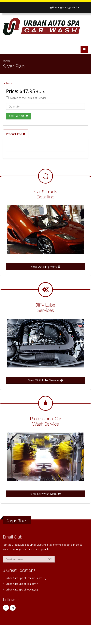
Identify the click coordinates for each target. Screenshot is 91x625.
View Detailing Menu (45, 266)
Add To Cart (18, 116)
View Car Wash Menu (45, 494)
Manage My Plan (69, 7)
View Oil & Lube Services (45, 380)
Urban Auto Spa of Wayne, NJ (22, 589)
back (7, 83)
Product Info (15, 134)
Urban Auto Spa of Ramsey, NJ (22, 583)
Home (54, 7)
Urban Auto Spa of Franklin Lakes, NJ (26, 578)
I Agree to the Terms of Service (26, 98)
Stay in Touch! (17, 520)
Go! (50, 559)
